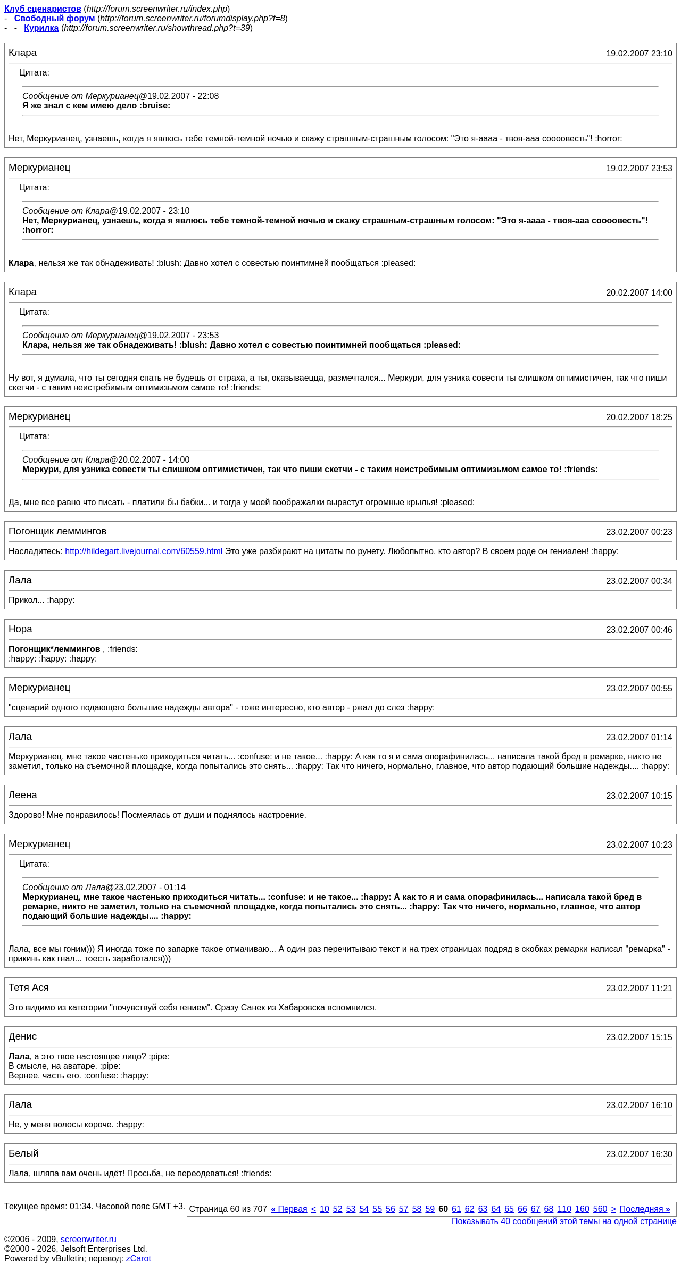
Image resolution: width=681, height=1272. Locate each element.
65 (509, 1209)
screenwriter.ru (89, 1239)
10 (324, 1209)
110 (564, 1209)
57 (404, 1209)
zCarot (138, 1258)
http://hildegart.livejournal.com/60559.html (143, 551)
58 (417, 1209)
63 (483, 1209)
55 (377, 1209)
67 (536, 1209)
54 (364, 1209)
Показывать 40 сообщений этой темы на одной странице (564, 1221)
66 (522, 1209)
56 (390, 1209)
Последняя (645, 1209)
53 (351, 1209)
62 (470, 1209)
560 (600, 1209)
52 (338, 1209)
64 (496, 1209)
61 (456, 1209)
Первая (289, 1209)
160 (582, 1209)
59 (430, 1209)
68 (549, 1209)
